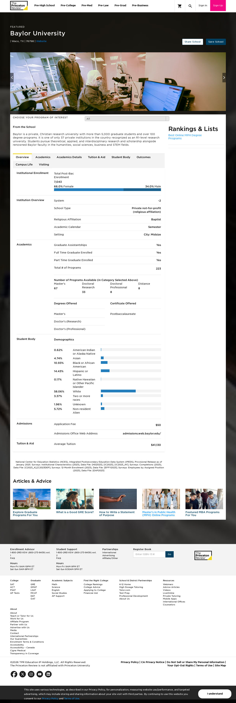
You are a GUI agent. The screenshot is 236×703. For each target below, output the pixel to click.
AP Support (58, 596)
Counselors (169, 604)
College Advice (92, 587)
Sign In (203, 5)
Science (56, 587)
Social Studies (59, 593)
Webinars (168, 584)
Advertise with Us (20, 627)
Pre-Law (103, 5)
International (109, 552)
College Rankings (93, 584)
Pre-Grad (120, 5)
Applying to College (95, 590)
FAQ (12, 558)
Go (169, 554)
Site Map (220, 665)
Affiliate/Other (110, 558)
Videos (167, 590)
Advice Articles (171, 587)
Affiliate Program (19, 621)
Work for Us (16, 618)
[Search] (190, 6)
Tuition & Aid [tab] (96, 157)
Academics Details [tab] (69, 157)
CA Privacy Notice (152, 662)
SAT (12, 584)
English (56, 590)
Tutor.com (124, 590)
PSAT (13, 590)
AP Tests (15, 593)
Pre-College (68, 5)
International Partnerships (24, 636)
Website (41, 41)
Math (54, 584)
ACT (12, 587)
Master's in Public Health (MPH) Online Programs (158, 513)
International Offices (174, 601)
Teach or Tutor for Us (21, 616)
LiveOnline (168, 593)
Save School (215, 41)
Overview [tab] (22, 157)
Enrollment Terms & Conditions (27, 642)
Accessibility (17, 644)
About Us (124, 598)
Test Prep (124, 593)
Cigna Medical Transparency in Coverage (24, 652)
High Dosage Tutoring (131, 587)
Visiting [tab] (44, 164)
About (13, 613)
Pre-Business (140, 5)
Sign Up (218, 5)
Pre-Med (86, 5)
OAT (33, 598)
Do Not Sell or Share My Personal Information (195, 662)
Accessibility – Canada (22, 647)
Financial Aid (91, 593)
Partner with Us (18, 624)
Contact (14, 633)
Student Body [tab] (121, 157)
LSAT (33, 590)
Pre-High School (44, 5)
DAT (33, 596)
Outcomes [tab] (143, 157)
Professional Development (133, 596)
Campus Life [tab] (24, 164)
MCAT (34, 593)
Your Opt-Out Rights (180, 665)
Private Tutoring (172, 596)
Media (13, 630)
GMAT (34, 587)
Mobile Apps (170, 598)
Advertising (108, 555)
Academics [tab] (42, 157)
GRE (33, 584)
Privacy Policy (50, 698)
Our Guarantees (18, 639)
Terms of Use (71, 698)
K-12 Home (125, 584)
